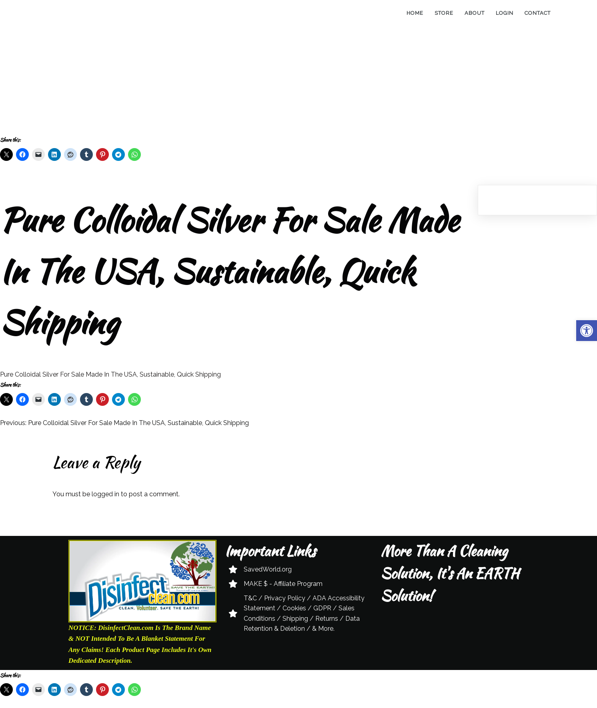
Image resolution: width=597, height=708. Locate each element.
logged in (105, 494)
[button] (586, 330)
